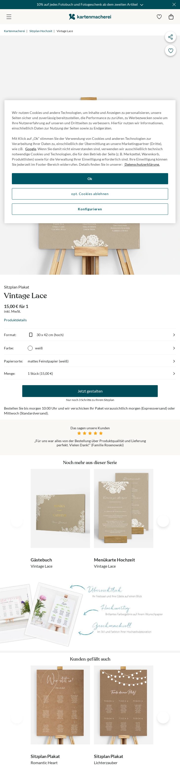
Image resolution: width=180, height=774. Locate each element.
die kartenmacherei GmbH (90, 17)
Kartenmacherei (14, 31)
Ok (90, 179)
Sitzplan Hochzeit (40, 31)
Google (30, 149)
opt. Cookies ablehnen (90, 194)
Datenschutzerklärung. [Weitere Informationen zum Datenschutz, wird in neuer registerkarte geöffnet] (142, 164)
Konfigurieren (90, 209)
